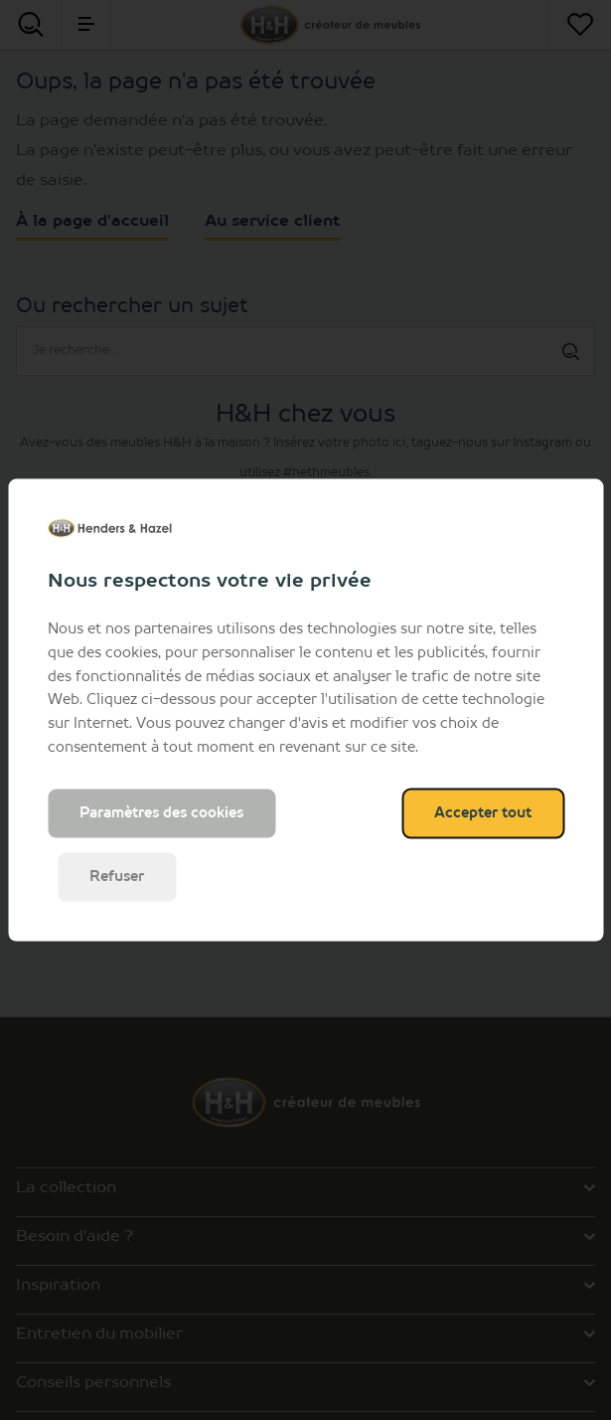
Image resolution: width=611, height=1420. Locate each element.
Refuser (116, 876)
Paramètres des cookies (161, 812)
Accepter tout (483, 812)
